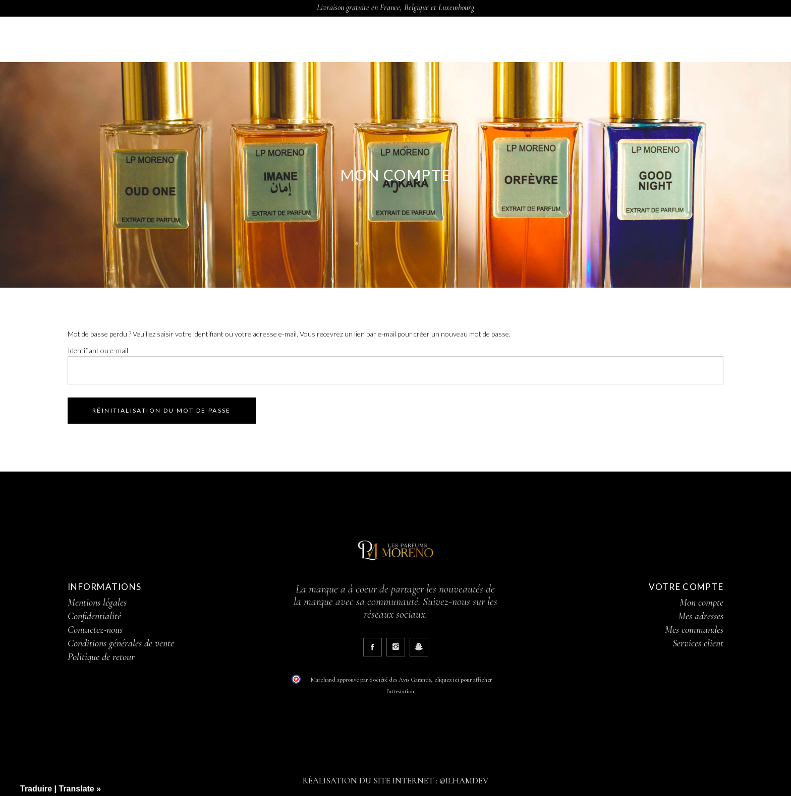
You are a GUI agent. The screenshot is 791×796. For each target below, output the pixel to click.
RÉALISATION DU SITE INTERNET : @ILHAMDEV (395, 780)
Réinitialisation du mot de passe (161, 410)
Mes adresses (700, 616)
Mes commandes (694, 630)
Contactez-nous (95, 630)
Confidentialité (94, 616)
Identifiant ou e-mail (98, 350)
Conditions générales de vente (121, 643)
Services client (697, 643)
